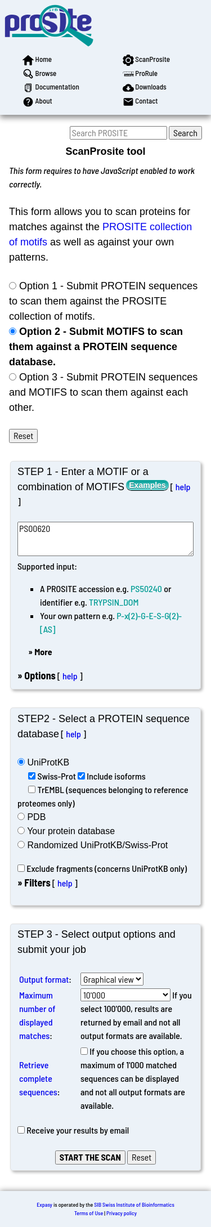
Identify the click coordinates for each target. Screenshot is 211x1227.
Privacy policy (121, 1213)
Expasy (44, 1204)
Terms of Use (88, 1213)
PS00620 (105, 539)
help (183, 486)
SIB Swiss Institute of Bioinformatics (134, 1204)
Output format (44, 979)
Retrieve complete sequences (38, 1078)
